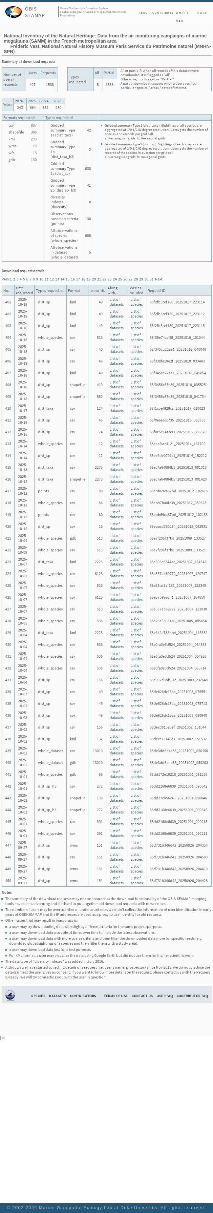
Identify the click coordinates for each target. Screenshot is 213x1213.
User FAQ (165, 996)
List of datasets (117, 302)
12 (52, 279)
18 (83, 279)
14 (62, 279)
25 (120, 279)
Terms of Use (116, 996)
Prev (5, 279)
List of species (137, 302)
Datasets (57, 996)
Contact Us (142, 996)
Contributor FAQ (192, 996)
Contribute (163, 12)
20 (94, 279)
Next (158, 279)
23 (110, 279)
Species (38, 996)
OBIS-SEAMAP (35, 11)
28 (136, 279)
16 (73, 279)
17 (78, 279)
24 (115, 279)
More (202, 12)
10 (41, 279)
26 (125, 279)
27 (131, 279)
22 (104, 279)
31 (152, 279)
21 (99, 279)
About (144, 12)
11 (47, 279)
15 (68, 279)
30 (146, 279)
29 (141, 279)
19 (89, 279)
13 (57, 279)
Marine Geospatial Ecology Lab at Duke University (98, 1207)
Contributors (83, 996)
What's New (182, 14)
